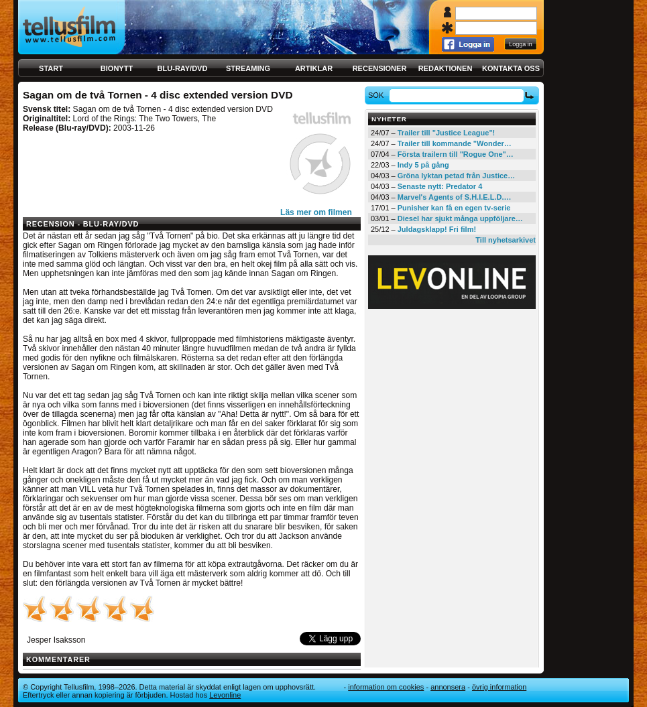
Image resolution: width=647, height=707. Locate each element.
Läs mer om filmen (316, 212)
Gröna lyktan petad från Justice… (456, 176)
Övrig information (499, 687)
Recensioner (380, 68)
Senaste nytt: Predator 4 (440, 186)
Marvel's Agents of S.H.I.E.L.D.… (455, 197)
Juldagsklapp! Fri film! (437, 229)
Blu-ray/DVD (183, 68)
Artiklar (314, 68)
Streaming (248, 68)
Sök (378, 95)
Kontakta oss (511, 68)
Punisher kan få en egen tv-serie (454, 208)
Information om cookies (386, 687)
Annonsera (447, 687)
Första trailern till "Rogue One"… (456, 154)
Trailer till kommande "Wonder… (455, 143)
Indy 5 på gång (423, 165)
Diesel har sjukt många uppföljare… (460, 218)
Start (51, 68)
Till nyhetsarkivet (505, 240)
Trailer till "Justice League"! (446, 133)
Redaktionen (445, 68)
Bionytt (117, 68)
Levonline (225, 695)
